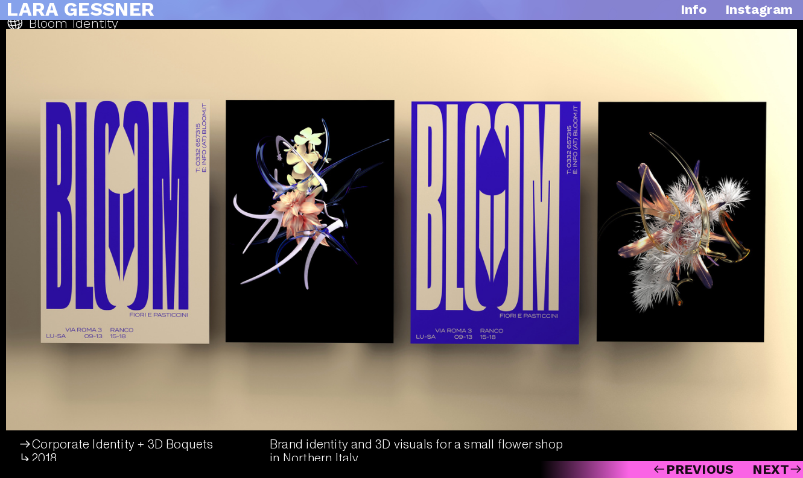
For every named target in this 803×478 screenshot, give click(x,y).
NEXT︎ (777, 469)
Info (694, 9)
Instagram (757, 9)
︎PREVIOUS (693, 469)
